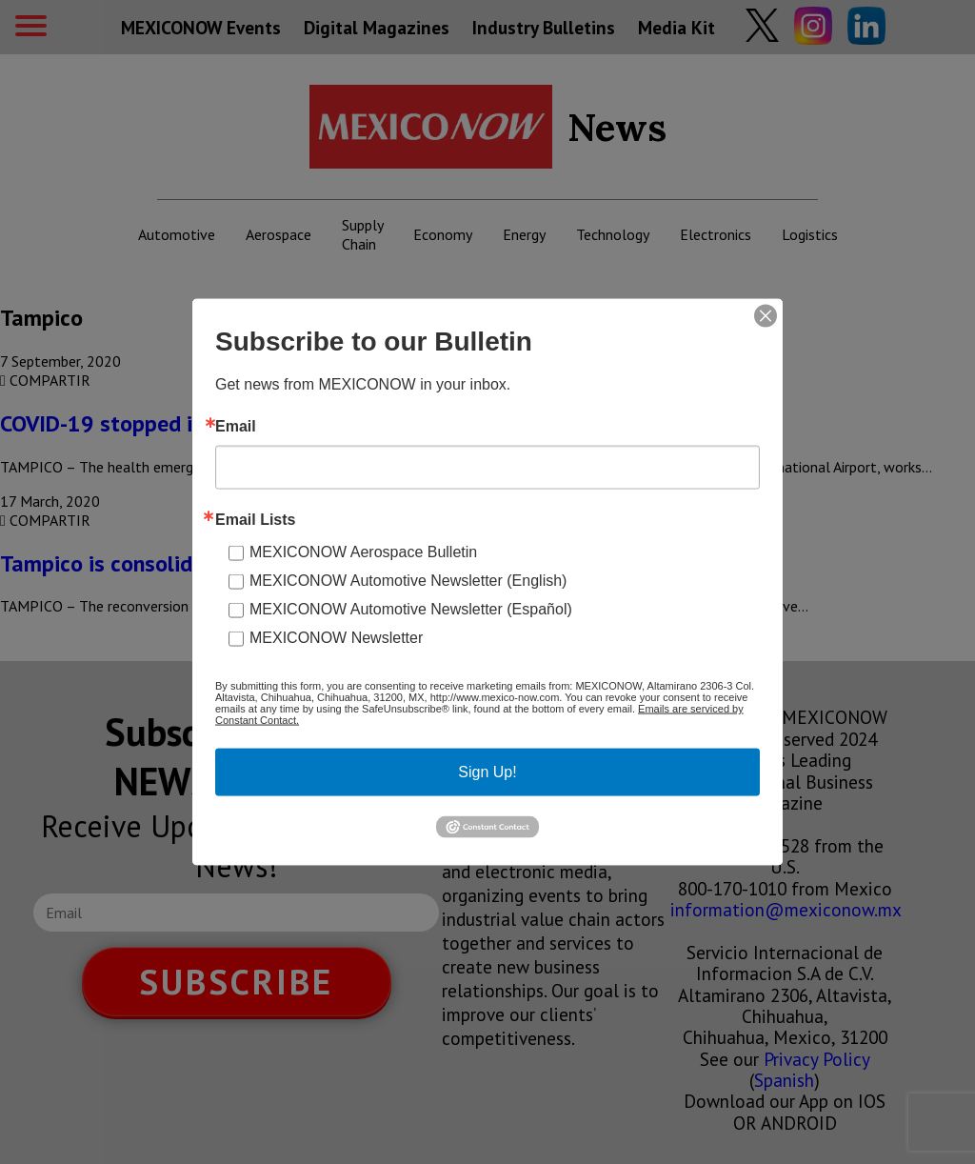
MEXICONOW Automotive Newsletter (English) (408, 580)
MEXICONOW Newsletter (336, 638)
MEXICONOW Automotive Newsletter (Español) (410, 609)
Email (235, 426)
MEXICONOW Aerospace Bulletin (363, 552)
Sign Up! (487, 772)
